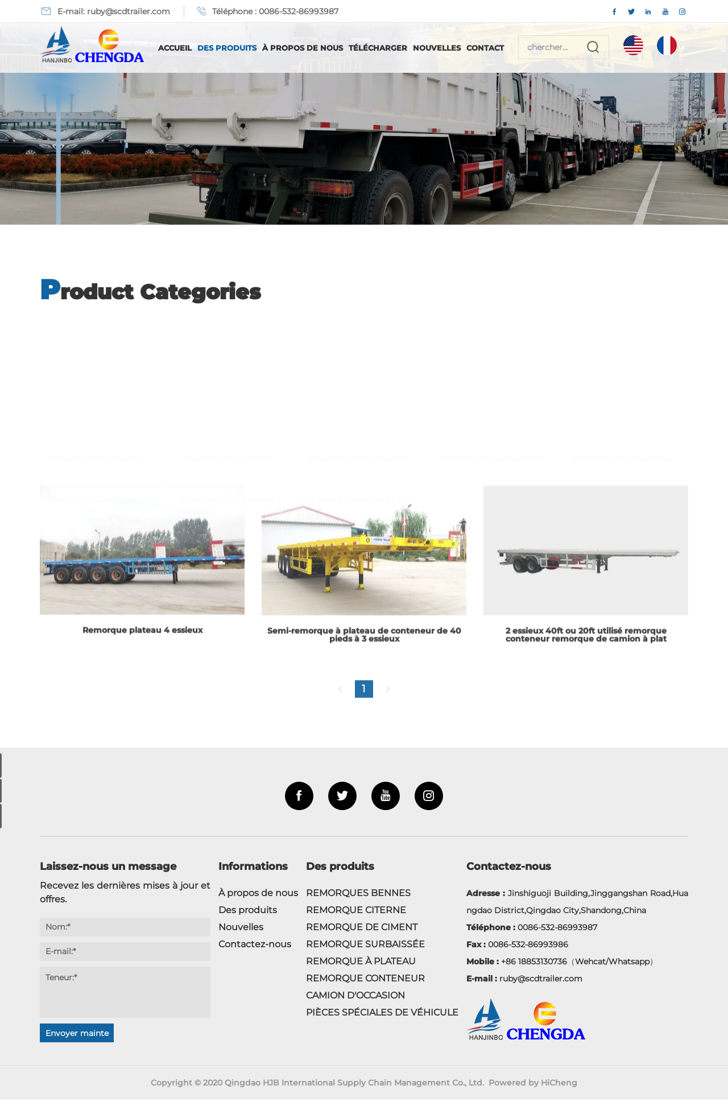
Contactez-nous (254, 950)
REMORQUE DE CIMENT (359, 344)
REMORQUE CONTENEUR (95, 384)
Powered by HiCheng (534, 1089)
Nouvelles (451, 47)
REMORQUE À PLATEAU (622, 344)
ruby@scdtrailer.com (128, 11)
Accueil (189, 47)
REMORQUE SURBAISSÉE (491, 344)
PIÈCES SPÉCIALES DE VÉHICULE (364, 401)
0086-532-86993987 (298, 11)
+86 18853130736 (534, 968)
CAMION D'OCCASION (227, 384)
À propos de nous (316, 47)
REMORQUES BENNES (95, 344)
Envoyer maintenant (77, 1041)
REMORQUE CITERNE (227, 344)
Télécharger (392, 47)
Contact (499, 47)
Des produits (241, 47)
